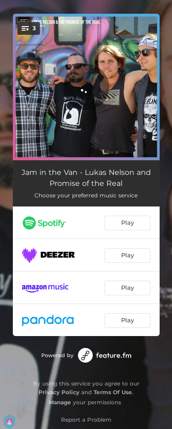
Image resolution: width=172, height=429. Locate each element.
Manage (60, 402)
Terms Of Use (113, 392)
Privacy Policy (59, 392)
